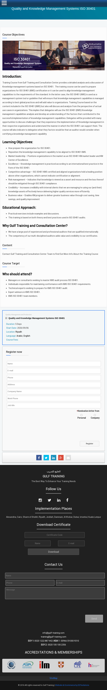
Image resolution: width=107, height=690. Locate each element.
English (27, 336)
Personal (81, 418)
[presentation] (30, 432)
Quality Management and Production (19, 315)
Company (95, 418)
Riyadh (19, 331)
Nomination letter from (88, 411)
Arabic (20, 336)
